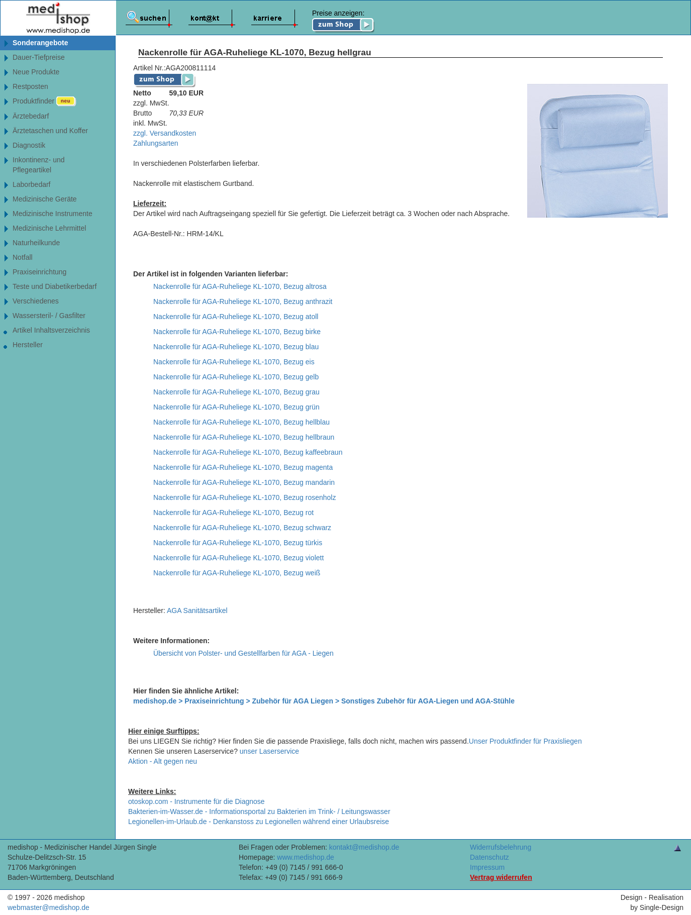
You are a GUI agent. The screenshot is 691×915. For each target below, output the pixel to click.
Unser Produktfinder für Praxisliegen (525, 741)
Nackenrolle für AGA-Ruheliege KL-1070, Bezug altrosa (240, 286)
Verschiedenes (36, 301)
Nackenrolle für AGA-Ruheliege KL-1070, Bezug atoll (235, 317)
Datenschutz (489, 857)
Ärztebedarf (31, 116)
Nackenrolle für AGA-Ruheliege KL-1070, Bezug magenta (243, 467)
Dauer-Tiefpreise (39, 57)
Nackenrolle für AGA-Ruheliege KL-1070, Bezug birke (237, 332)
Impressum (487, 867)
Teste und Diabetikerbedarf (54, 286)
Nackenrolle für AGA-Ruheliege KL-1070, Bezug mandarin (244, 482)
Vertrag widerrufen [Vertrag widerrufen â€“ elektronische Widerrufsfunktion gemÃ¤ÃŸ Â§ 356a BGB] (501, 877)
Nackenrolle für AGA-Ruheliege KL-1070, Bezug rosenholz (244, 497)
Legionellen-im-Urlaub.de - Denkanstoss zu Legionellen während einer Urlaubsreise (258, 822)
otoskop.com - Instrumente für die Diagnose (196, 801)
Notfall (23, 257)
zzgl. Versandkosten (164, 133)
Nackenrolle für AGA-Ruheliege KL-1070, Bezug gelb (236, 377)
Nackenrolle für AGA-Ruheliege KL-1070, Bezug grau (236, 392)
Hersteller (28, 345)
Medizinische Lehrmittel (49, 228)
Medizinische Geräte (45, 199)
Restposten (30, 86)
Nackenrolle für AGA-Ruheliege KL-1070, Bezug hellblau (241, 422)
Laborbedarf (32, 184)
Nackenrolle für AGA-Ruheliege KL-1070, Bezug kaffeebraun (247, 452)
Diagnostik (29, 145)
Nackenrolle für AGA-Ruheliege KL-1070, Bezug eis (234, 362)
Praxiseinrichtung (39, 272)
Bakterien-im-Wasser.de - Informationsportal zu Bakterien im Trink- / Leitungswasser (259, 811)
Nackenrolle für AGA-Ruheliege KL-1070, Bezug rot (233, 513)
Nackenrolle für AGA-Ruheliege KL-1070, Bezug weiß (236, 573)
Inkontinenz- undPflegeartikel (39, 165)
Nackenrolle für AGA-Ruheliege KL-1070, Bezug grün (236, 407)
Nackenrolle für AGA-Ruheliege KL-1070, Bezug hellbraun (243, 437)
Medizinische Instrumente (52, 214)
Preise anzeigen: (343, 21)
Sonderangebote (40, 43)
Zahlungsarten (155, 143)
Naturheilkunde (36, 243)
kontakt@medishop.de (364, 847)
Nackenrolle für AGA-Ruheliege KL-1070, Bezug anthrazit (242, 301)
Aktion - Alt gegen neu (162, 761)
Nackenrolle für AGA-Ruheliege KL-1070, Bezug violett (238, 558)
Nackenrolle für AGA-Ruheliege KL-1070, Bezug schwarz (242, 528)
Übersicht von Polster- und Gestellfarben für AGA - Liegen (243, 653)
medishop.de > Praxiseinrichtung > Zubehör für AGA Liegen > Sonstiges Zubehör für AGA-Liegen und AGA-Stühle (324, 701)
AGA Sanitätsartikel (197, 610)
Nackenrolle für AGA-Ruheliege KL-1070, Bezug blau (236, 347)
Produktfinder (44, 101)
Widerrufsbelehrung (500, 847)
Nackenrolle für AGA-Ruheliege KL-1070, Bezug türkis (237, 543)
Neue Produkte (36, 72)
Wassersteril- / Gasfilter (49, 316)
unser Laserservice (269, 751)
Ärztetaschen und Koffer (50, 131)
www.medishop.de (305, 857)
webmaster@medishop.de (48, 907)
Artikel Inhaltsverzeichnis (51, 330)
